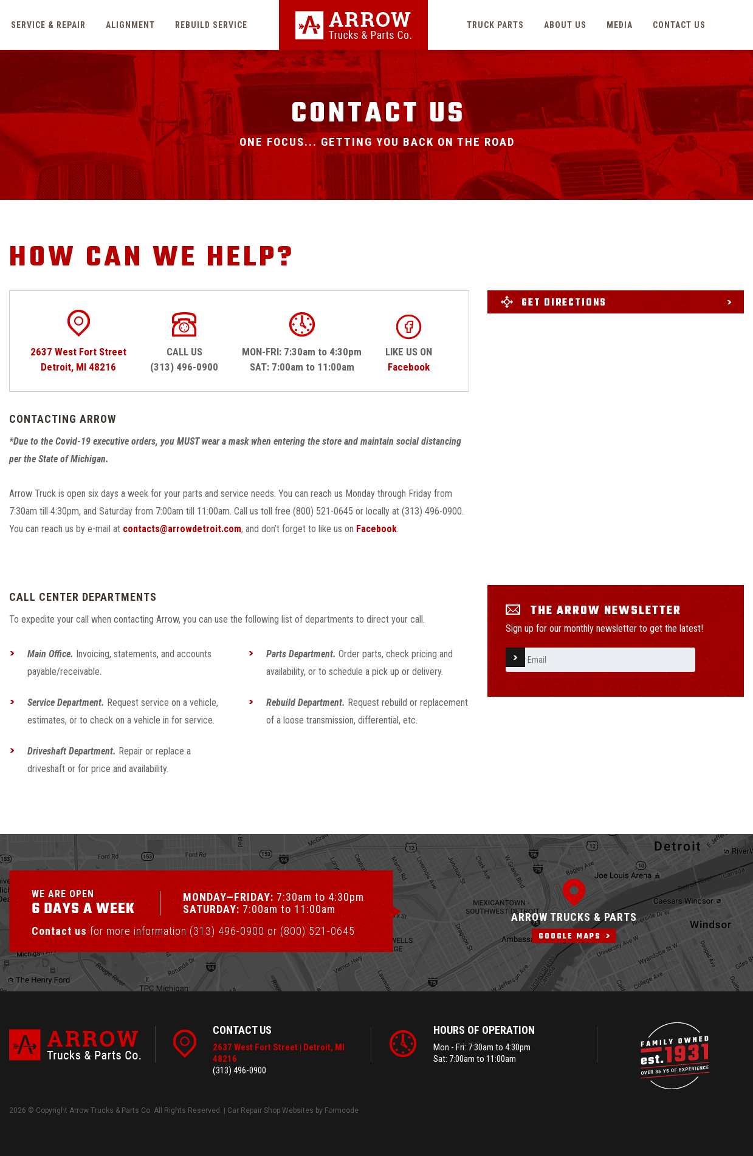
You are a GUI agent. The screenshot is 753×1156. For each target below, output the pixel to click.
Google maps (569, 937)
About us (565, 25)
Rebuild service (211, 25)
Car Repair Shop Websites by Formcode (293, 1110)
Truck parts (495, 25)
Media (620, 25)
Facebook (409, 367)
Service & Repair (48, 25)
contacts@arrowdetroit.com (182, 529)
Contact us (679, 25)
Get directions (564, 303)
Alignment (130, 25)
